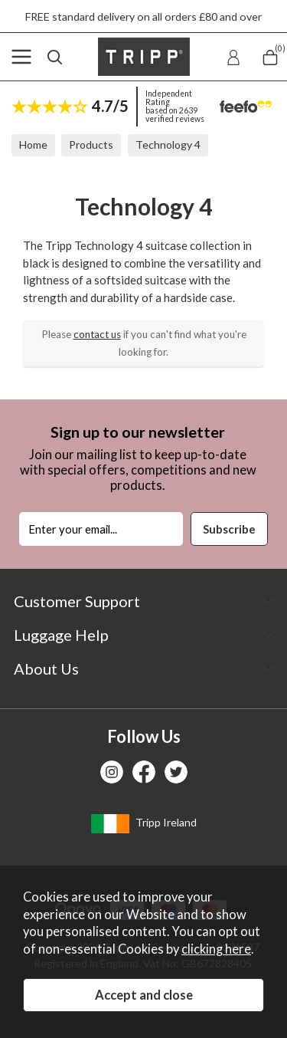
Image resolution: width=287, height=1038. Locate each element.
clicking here (216, 949)
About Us (46, 668)
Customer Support (77, 601)
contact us (97, 334)
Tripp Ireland (144, 823)
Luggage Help (61, 635)
